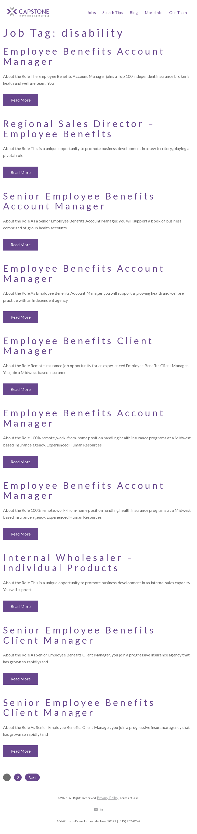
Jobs (91, 12)
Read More (21, 99)
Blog (134, 12)
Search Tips (112, 12)
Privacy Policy (107, 798)
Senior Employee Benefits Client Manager (79, 635)
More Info (154, 12)
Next (32, 777)
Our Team (178, 12)
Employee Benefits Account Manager (84, 56)
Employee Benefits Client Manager (78, 345)
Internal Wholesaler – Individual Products (68, 562)
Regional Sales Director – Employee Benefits (79, 128)
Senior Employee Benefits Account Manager (79, 201)
